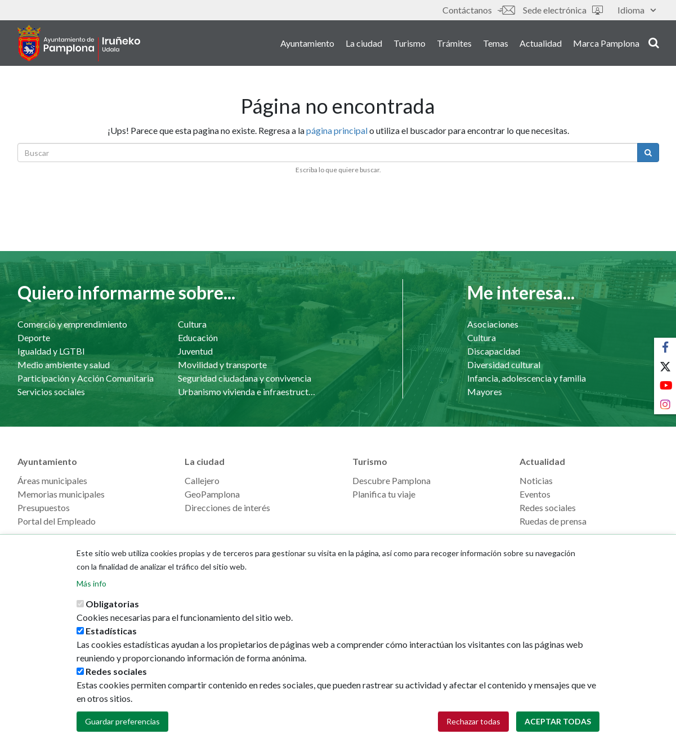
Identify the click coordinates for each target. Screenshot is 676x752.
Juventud (195, 351)
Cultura (192, 324)
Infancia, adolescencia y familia (526, 378)
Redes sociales (548, 507)
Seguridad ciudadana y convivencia (244, 378)
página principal (337, 130)
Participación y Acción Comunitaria (85, 378)
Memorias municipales (61, 494)
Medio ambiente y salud (63, 364)
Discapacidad (493, 351)
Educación (198, 337)
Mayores (484, 391)
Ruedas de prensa (553, 521)
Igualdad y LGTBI (51, 351)
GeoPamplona (212, 494)
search (653, 43)
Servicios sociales (51, 391)
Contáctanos (478, 10)
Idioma (636, 10)
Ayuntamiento (307, 44)
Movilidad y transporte (222, 364)
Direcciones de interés (227, 507)
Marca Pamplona (606, 44)
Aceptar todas (558, 723)
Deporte (33, 337)
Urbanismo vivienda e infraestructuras (247, 391)
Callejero (202, 480)
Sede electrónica (563, 10)
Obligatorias (112, 605)
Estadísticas (111, 632)
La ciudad (364, 44)
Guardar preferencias (122, 723)
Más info (91, 585)
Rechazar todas (473, 723)
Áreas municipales (52, 480)
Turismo (409, 44)
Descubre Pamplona (391, 480)
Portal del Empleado (56, 521)
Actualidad (541, 44)
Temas (495, 44)
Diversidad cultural (503, 364)
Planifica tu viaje (383, 494)
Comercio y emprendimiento (72, 324)
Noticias (536, 480)
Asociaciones (492, 324)
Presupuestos (43, 507)
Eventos (535, 494)
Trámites (454, 44)
